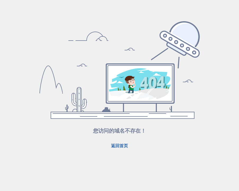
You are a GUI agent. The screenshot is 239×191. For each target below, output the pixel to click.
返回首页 (119, 146)
